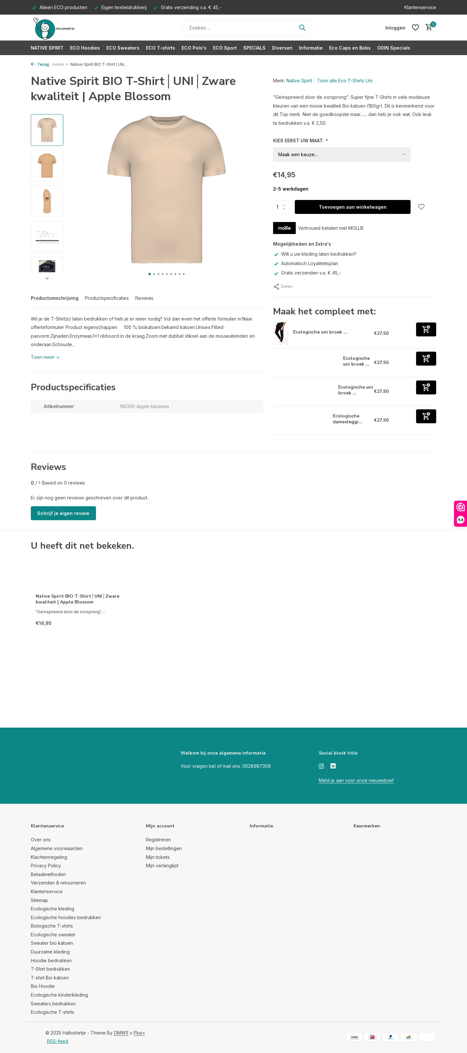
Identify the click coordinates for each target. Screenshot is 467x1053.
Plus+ (139, 1032)
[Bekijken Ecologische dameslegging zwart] (300, 420)
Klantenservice (420, 7)
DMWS (121, 1032)
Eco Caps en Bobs (350, 48)
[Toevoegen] (426, 329)
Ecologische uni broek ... (320, 332)
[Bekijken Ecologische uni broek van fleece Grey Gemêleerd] (306, 362)
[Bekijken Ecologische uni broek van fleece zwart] (303, 391)
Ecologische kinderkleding (59, 995)
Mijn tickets (158, 857)
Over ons (41, 839)
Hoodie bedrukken (51, 960)
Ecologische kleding (52, 908)
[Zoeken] (247, 28)
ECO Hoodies (85, 48)
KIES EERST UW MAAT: (300, 140)
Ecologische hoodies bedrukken (66, 917)
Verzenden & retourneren (58, 882)
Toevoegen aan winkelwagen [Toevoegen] (353, 207)
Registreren (158, 839)
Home (60, 64)
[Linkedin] (333, 766)
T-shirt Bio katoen (50, 977)
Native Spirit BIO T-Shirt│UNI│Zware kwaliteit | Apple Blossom (77, 599)
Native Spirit (299, 80)
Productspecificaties (107, 298)
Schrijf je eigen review (63, 513)
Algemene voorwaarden (57, 848)
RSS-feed (57, 1041)
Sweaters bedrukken (53, 1003)
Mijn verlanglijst (162, 865)
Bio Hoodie (43, 986)
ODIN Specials (393, 48)
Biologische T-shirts (52, 926)
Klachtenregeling (49, 857)
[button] (149, 274)
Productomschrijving (54, 298)
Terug (40, 64)
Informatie (311, 48)
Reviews (144, 298)
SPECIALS (254, 48)
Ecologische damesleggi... (347, 419)
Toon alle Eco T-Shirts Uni (344, 80)
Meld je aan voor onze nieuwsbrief (356, 780)
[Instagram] (321, 766)
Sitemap (39, 900)
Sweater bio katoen (52, 943)
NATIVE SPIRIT (47, 48)
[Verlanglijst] (415, 27)
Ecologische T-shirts (52, 1012)
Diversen (282, 48)
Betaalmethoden (48, 874)
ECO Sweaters (122, 48)
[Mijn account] (395, 27)
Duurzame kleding (50, 951)
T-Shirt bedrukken (50, 969)
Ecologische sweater (53, 934)
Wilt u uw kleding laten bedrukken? (314, 254)
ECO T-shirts (160, 48)
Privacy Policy (46, 865)
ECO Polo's (194, 48)
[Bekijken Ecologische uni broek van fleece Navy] (280, 333)
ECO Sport (225, 48)
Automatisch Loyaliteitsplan (305, 263)
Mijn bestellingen (164, 848)
